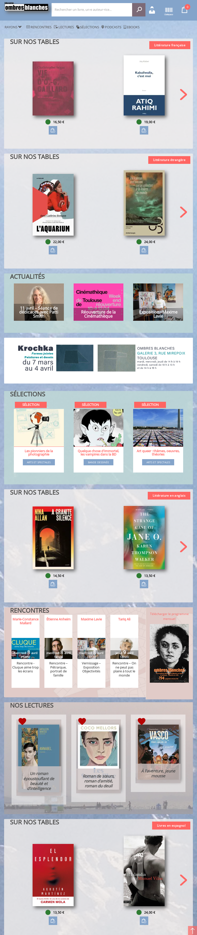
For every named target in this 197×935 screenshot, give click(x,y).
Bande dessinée (98, 462)
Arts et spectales (39, 462)
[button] (183, 94)
